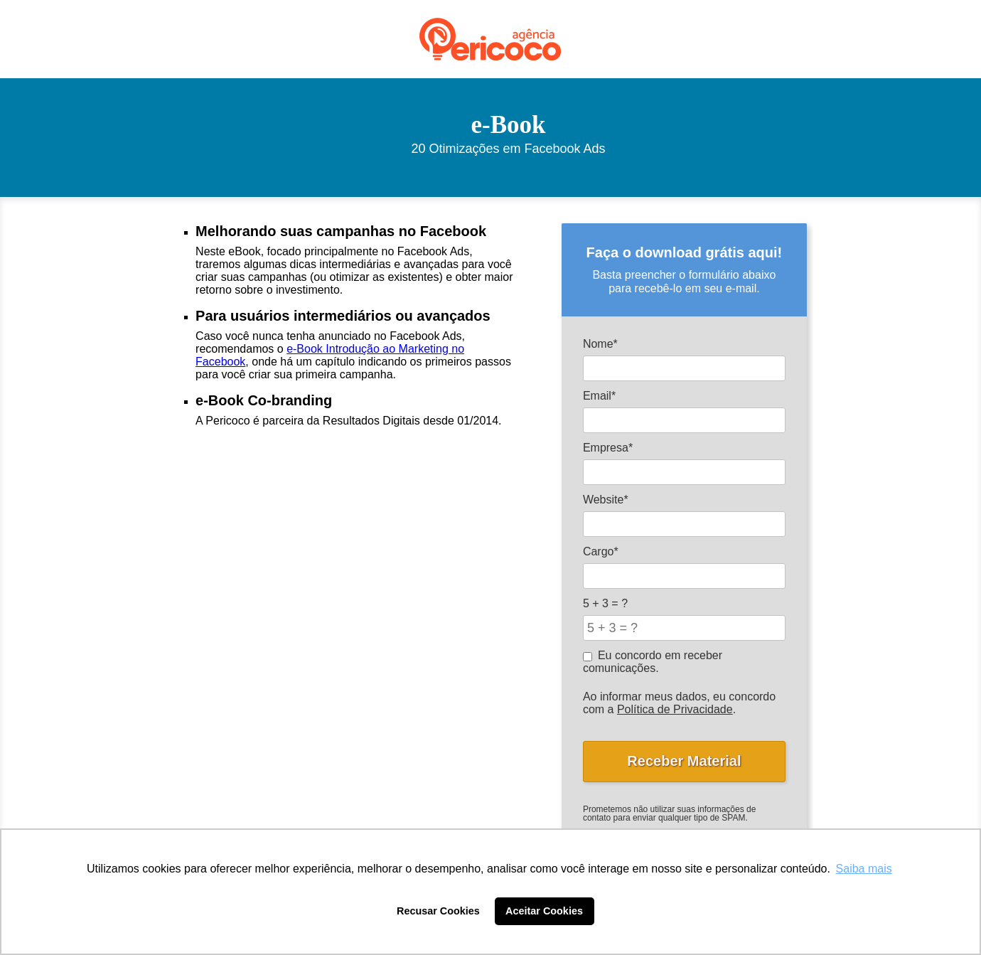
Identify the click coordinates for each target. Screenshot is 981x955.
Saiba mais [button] (864, 869)
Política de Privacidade (675, 709)
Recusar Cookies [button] (438, 911)
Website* (605, 499)
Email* (599, 396)
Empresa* (608, 448)
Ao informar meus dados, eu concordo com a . (679, 702)
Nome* (600, 344)
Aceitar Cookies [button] (544, 911)
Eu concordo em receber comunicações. (652, 661)
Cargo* (600, 551)
